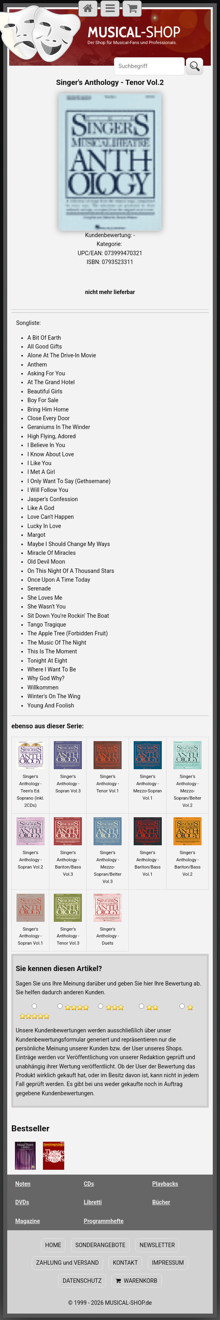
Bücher (161, 1202)
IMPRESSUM (167, 1263)
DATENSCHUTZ (82, 1280)
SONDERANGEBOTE (100, 1245)
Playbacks (165, 1184)
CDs (89, 1184)
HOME (53, 1245)
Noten (23, 1184)
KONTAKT (125, 1263)
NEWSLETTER (157, 1245)
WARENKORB (136, 1280)
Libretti (93, 1202)
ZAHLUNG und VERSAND (68, 1263)
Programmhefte (104, 1221)
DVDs (22, 1202)
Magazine (27, 1221)
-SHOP (134, 32)
